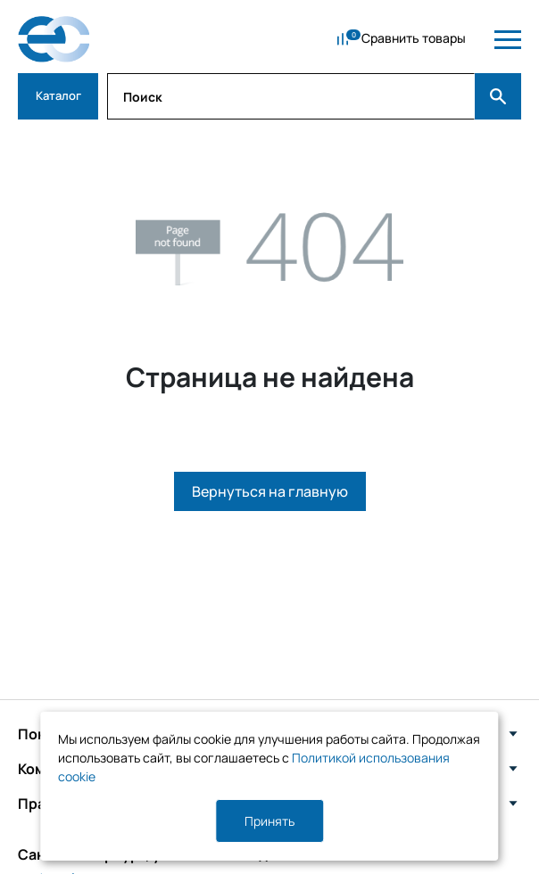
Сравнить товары (413, 37)
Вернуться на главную (270, 491)
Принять (269, 820)
